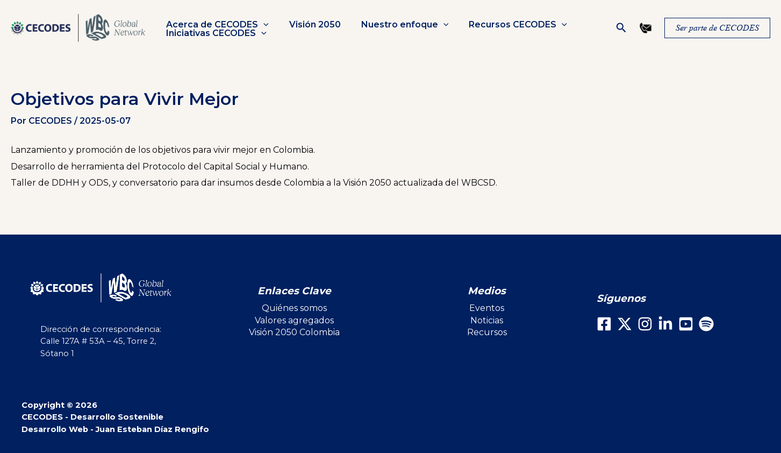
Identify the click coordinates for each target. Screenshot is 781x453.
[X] (624, 323)
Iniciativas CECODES (214, 33)
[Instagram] (645, 323)
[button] (261, 24)
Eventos (486, 308)
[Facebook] (604, 323)
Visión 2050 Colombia (294, 332)
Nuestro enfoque (397, 24)
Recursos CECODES (506, 24)
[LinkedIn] (665, 323)
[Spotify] (706, 323)
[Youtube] (685, 323)
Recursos (487, 332)
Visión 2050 (310, 24)
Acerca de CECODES (215, 24)
